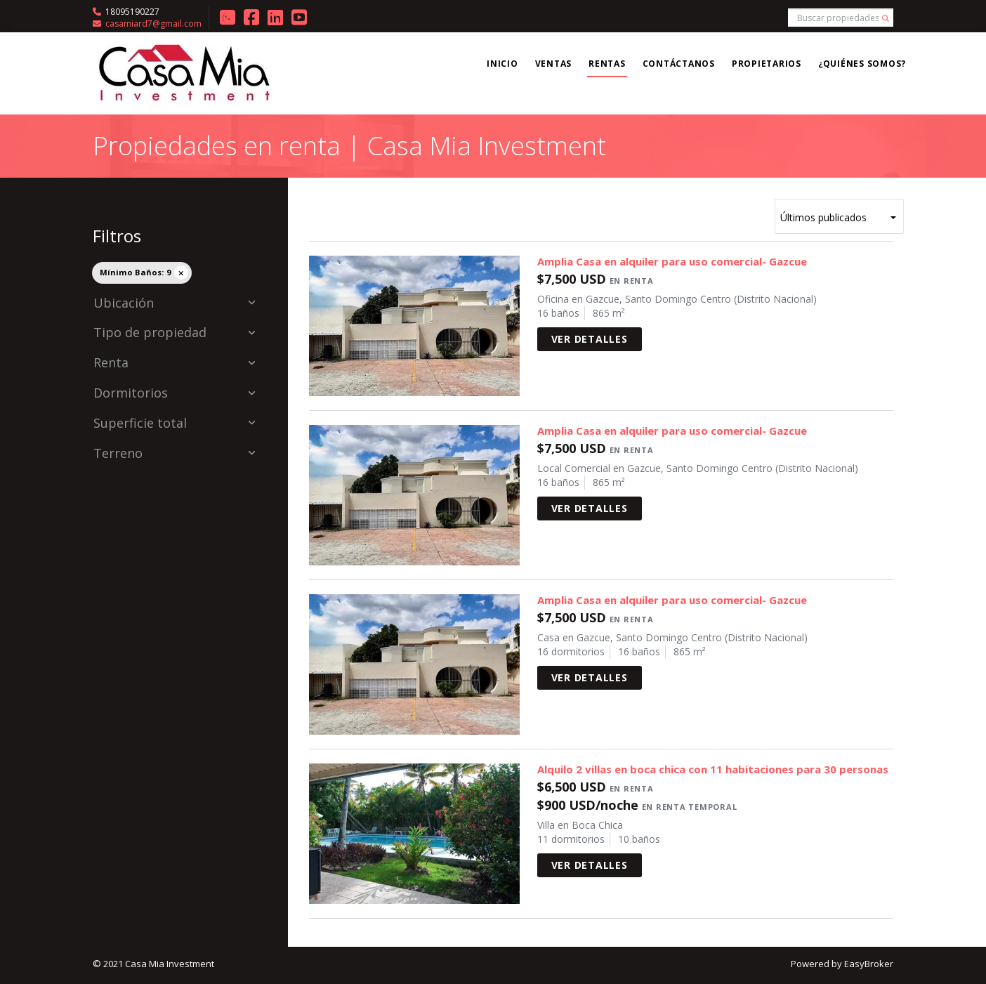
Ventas (553, 64)
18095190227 (132, 12)
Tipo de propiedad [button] (174, 333)
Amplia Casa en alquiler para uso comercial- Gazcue (672, 261)
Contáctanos (679, 64)
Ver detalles (589, 339)
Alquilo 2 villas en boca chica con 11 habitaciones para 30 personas (712, 769)
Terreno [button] (174, 454)
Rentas (607, 64)
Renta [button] (174, 363)
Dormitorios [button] (174, 393)
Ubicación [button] (174, 303)
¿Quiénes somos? (862, 64)
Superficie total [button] (174, 423)
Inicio (502, 64)
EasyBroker (868, 963)
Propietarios (766, 64)
